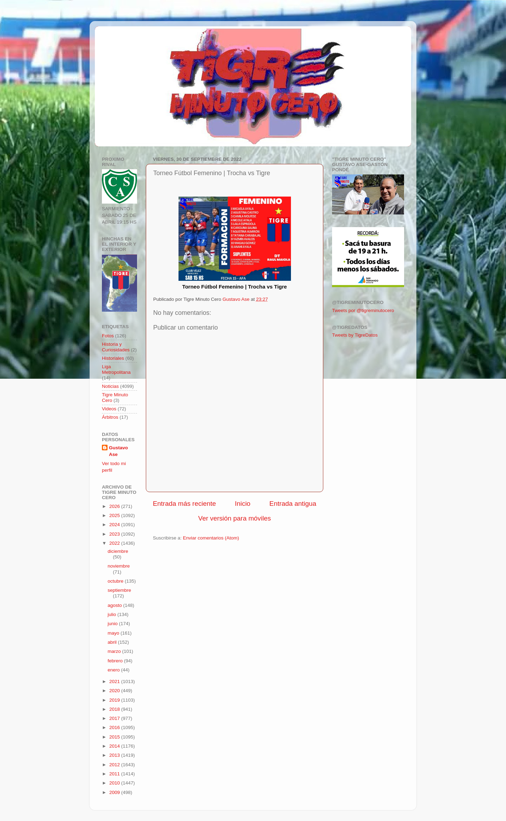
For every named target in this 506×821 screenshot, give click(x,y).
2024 (115, 524)
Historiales (113, 358)
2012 (115, 764)
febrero (116, 660)
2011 (115, 773)
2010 (115, 783)
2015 (115, 737)
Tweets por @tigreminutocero (363, 310)
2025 (115, 515)
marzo (115, 651)
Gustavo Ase (118, 451)
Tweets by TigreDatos (355, 335)
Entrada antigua (293, 503)
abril (113, 642)
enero (114, 670)
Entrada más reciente (184, 503)
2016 (115, 727)
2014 (115, 746)
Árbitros (110, 417)
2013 (115, 755)
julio (112, 614)
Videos (109, 408)
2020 (115, 690)
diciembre (118, 551)
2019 (115, 700)
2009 (115, 792)
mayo (114, 633)
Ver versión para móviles (234, 518)
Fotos (108, 335)
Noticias (110, 386)
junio (113, 623)
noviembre (119, 566)
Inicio (243, 503)
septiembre (119, 590)
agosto (115, 605)
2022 (115, 543)
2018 (115, 709)
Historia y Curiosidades (116, 347)
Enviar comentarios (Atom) (211, 538)
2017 (115, 718)
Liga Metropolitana (116, 369)
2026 (115, 506)
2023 (115, 534)
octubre (116, 581)
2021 (115, 681)
